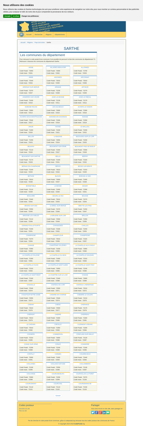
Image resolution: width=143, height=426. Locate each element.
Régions (48, 34)
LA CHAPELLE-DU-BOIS (58, 255)
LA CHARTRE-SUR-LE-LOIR (58, 275)
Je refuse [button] (16, 16)
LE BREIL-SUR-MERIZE (58, 206)
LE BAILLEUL (85, 127)
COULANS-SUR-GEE (58, 364)
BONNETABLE (31, 186)
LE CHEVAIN (31, 324)
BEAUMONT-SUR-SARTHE (31, 156)
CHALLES (85, 225)
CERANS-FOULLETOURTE (31, 225)
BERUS (58, 166)
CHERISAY (31, 314)
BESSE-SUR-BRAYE (85, 166)
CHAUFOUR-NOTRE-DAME (30, 295)
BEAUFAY (31, 146)
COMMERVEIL (58, 334)
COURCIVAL (58, 384)
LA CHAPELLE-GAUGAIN (85, 255)
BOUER (85, 186)
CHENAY (31, 304)
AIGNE (31, 67)
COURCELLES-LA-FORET (85, 374)
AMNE (31, 77)
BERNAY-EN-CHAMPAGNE (31, 166)
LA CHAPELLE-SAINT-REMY (31, 275)
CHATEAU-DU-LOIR (58, 285)
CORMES (58, 354)
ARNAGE (58, 87)
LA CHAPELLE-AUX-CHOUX (85, 245)
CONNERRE (85, 344)
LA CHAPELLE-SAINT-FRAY (85, 265)
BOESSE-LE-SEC (85, 176)
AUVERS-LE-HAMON (85, 107)
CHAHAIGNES (58, 225)
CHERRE (58, 314)
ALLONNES (85, 67)
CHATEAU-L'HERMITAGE (85, 285)
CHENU (58, 304)
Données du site (24, 408)
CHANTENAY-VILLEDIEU (58, 245)
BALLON (31, 136)
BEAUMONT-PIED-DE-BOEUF (85, 146)
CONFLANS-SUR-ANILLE (85, 334)
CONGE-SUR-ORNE (31, 344)
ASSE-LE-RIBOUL (85, 97)
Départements (60, 34)
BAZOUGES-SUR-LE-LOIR (85, 136)
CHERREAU (85, 314)
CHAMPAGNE (31, 235)
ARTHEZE (85, 87)
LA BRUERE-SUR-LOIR (58, 215)
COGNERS (31, 334)
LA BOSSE (58, 186)
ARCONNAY (85, 77)
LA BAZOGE (58, 136)
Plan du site (23, 411)
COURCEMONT (31, 384)
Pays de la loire (40, 42)
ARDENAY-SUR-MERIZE (31, 87)
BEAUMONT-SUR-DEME (58, 146)
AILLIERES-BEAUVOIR (58, 67)
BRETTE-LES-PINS (85, 206)
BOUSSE (85, 196)
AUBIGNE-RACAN (31, 107)
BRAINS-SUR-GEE (31, 206)
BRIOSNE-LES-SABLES (31, 215)
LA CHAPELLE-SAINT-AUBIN (58, 265)
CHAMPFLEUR (58, 235)
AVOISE (58, 127)
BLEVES (58, 176)
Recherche (38, 34)
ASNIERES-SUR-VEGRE (31, 97)
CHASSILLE (31, 285)
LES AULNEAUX (58, 107)
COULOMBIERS (85, 364)
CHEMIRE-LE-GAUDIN (85, 295)
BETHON (31, 176)
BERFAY (85, 156)
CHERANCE (85, 304)
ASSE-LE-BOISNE (58, 97)
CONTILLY (31, 354)
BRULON (85, 215)
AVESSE (85, 117)
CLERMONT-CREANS (85, 324)
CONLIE (58, 344)
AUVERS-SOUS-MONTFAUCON (31, 117)
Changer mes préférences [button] (30, 16)
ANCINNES (58, 77)
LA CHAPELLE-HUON (31, 265)
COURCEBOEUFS (58, 374)
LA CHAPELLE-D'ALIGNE (30, 255)
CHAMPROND (85, 235)
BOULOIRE (31, 196)
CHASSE (85, 275)
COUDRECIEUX (85, 354)
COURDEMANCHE (85, 384)
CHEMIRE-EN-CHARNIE (58, 295)
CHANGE (31, 245)
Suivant (57, 395)
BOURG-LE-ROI (58, 196)
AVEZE (31, 127)
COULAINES (31, 364)
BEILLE (57, 156)
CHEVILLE (58, 324)
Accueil (28, 34)
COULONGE (31, 374)
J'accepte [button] (7, 16)
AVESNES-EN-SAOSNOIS (58, 117)
